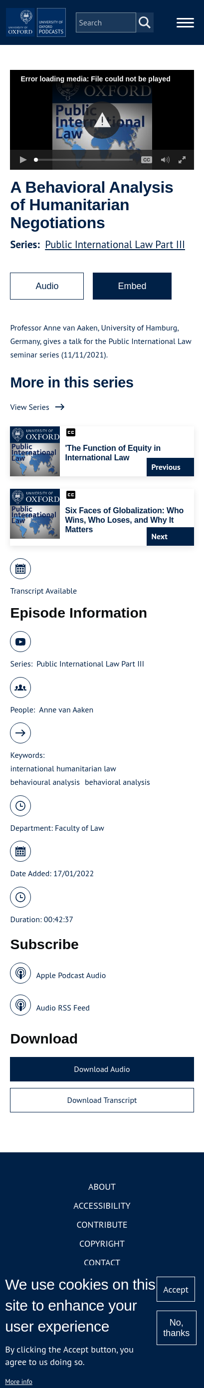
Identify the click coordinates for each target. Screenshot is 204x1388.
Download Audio (102, 1069)
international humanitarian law (63, 768)
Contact (102, 1262)
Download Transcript (102, 1100)
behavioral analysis (117, 782)
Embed (132, 286)
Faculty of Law (79, 828)
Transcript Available (43, 591)
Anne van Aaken (66, 709)
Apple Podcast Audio (71, 975)
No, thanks (176, 1328)
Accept (176, 1289)
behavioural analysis (45, 782)
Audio (46, 286)
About (102, 1186)
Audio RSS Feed (62, 1008)
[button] (102, 120)
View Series (29, 407)
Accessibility (101, 1205)
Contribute (101, 1224)
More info (18, 1381)
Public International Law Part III (115, 244)
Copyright (102, 1243)
